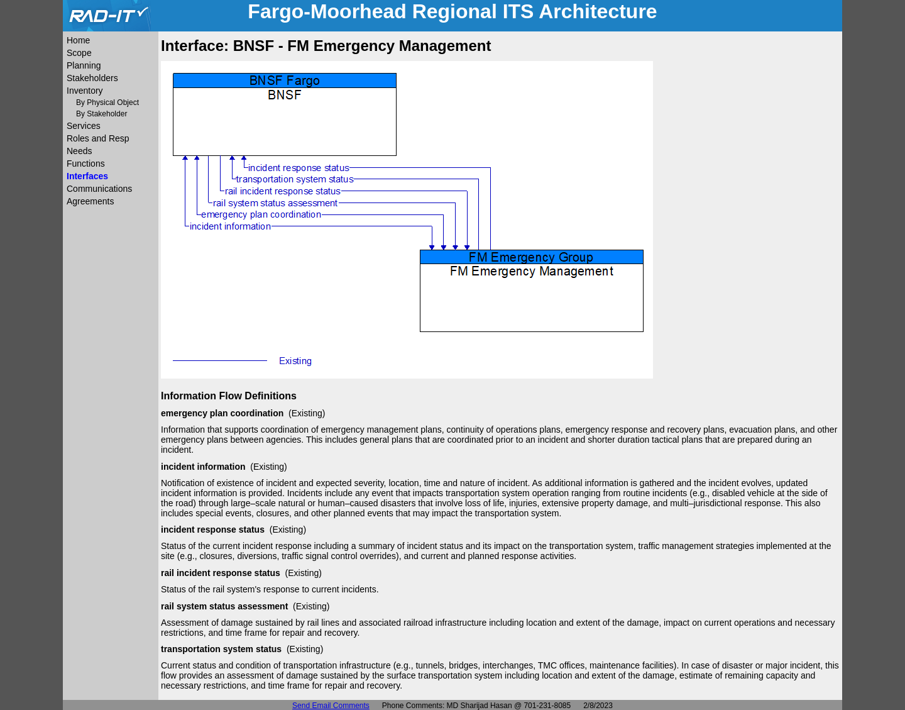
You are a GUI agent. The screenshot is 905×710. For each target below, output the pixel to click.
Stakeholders (92, 78)
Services (84, 126)
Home (78, 40)
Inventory (85, 91)
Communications (99, 189)
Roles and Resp (98, 138)
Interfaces (87, 176)
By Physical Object (107, 102)
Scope (79, 53)
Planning (84, 65)
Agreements (90, 201)
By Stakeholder (101, 113)
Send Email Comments (331, 705)
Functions (86, 163)
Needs (79, 151)
